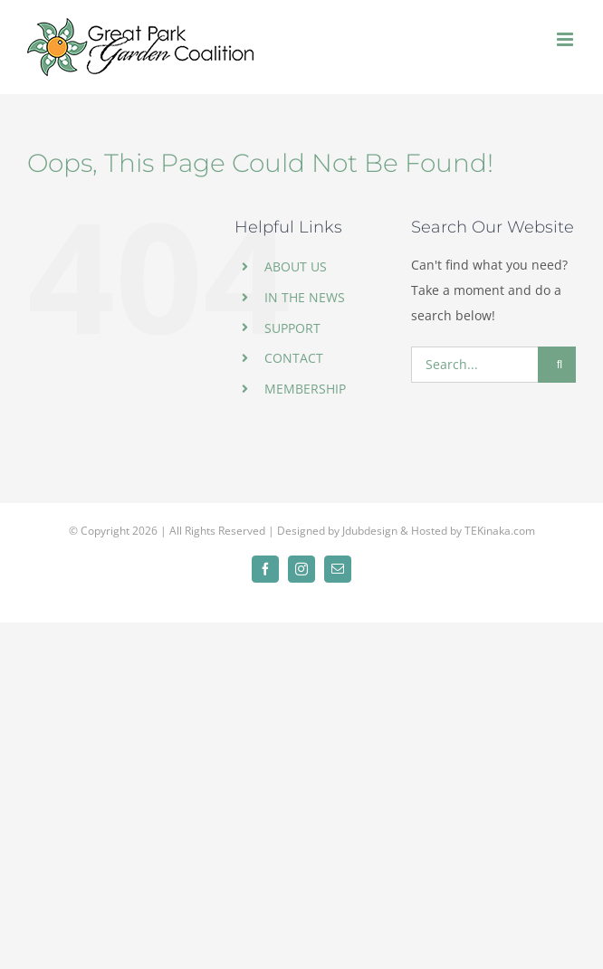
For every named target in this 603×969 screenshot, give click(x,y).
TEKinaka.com (499, 530)
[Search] (557, 365)
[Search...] (474, 365)
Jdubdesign (369, 530)
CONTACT (293, 357)
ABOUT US (295, 266)
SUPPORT (292, 328)
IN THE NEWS (304, 297)
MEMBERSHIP (305, 388)
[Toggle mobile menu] (566, 39)
